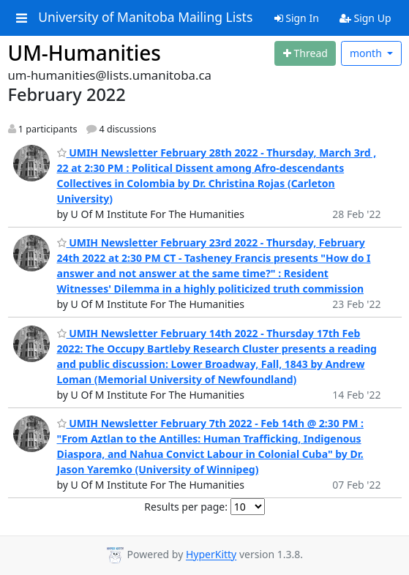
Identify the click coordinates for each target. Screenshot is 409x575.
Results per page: (186, 507)
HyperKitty (211, 555)
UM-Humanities (84, 53)
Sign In (296, 18)
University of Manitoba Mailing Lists (145, 17)
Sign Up (365, 18)
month (367, 53)
